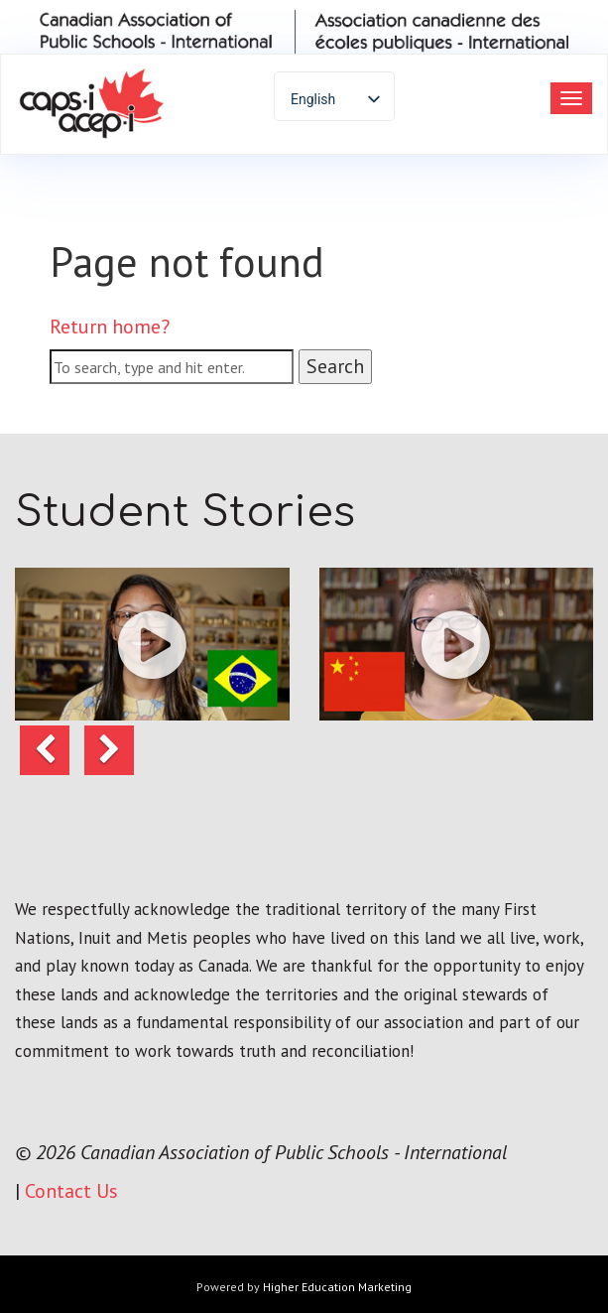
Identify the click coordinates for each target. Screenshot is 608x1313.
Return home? (110, 326)
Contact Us (71, 1191)
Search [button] (335, 366)
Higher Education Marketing (337, 1286)
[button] (152, 645)
